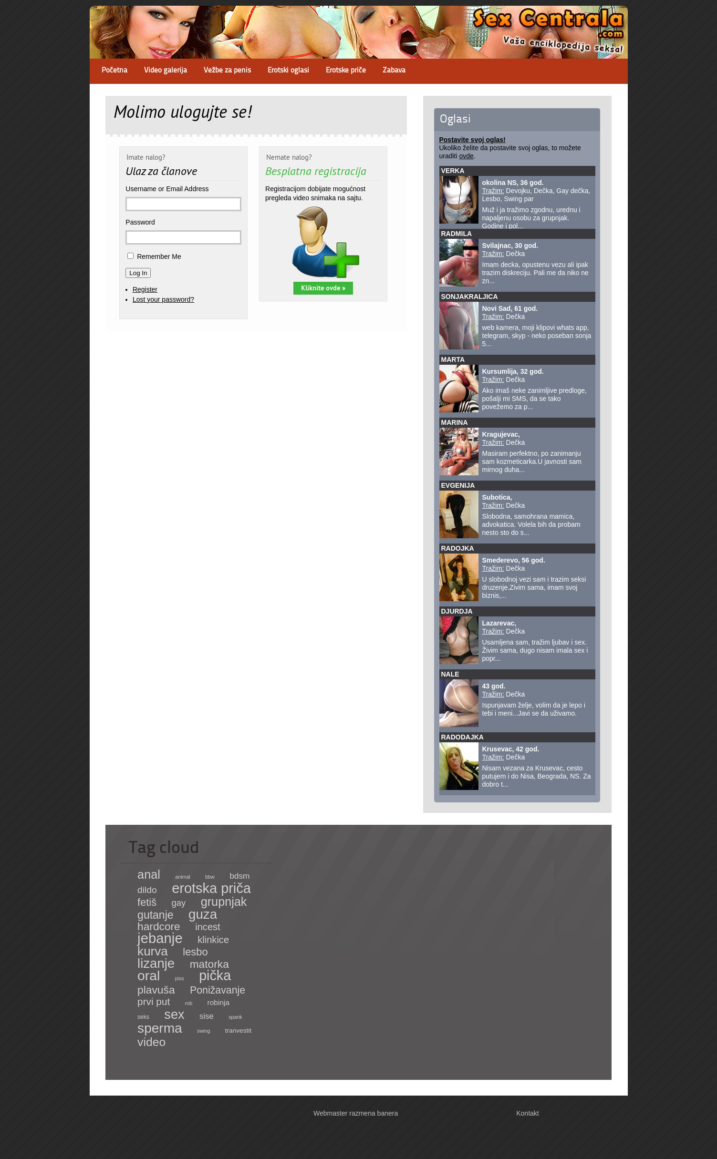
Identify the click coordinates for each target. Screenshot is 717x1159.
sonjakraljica (469, 296)
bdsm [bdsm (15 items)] (239, 876)
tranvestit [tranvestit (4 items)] (238, 1030)
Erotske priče (346, 70)
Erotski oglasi (288, 70)
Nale (450, 674)
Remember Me (159, 256)
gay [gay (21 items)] (179, 903)
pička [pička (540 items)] (215, 975)
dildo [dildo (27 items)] (147, 890)
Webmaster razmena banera (355, 1113)
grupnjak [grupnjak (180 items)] (224, 901)
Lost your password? (163, 299)
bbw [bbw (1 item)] (210, 877)
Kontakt (527, 1113)
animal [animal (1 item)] (182, 877)
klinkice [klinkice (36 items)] (213, 939)
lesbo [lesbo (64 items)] (195, 952)
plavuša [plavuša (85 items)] (156, 990)
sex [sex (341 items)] (174, 1014)
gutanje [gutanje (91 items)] (155, 915)
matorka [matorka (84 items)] (209, 964)
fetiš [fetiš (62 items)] (146, 902)
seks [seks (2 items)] (143, 1017)
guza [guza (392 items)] (202, 914)
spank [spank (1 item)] (235, 1017)
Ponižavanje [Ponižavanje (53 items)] (217, 990)
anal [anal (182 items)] (148, 874)
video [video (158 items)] (151, 1042)
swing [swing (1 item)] (203, 1031)
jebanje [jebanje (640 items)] (160, 938)
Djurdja (457, 611)
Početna (114, 70)
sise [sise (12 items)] (206, 1016)
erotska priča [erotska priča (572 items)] (211, 888)
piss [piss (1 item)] (179, 978)
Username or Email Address (166, 189)
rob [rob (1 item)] (188, 1003)
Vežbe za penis (227, 70)
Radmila (456, 233)
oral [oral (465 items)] (148, 975)
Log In (138, 273)
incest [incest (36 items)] (207, 927)
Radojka (457, 548)
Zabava (394, 70)
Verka (453, 170)
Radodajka (462, 737)
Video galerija (165, 70)
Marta (453, 359)
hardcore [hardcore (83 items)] (158, 926)
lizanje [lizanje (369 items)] (156, 963)
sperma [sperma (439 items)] (159, 1028)
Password (140, 222)
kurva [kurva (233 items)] (152, 951)
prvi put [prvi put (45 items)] (153, 1001)
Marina (454, 422)
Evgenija (458, 485)
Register (145, 289)
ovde (466, 156)
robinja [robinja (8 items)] (219, 1002)
